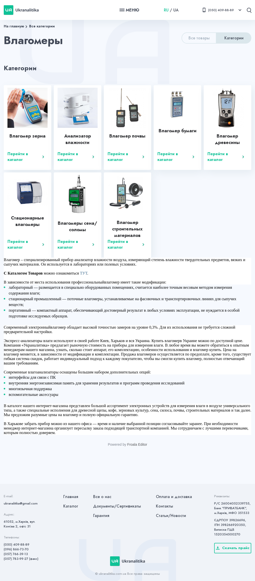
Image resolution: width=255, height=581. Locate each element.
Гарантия (101, 515)
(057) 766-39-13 (16, 554)
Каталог (70, 506)
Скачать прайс (233, 548)
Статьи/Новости (171, 515)
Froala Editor (137, 444)
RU (166, 10)
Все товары (199, 38)
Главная (70, 497)
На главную (14, 26)
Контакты (164, 506)
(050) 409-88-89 (16, 544)
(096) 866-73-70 (16, 549)
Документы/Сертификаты (117, 506)
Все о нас (102, 497)
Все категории (42, 26)
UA (176, 10)
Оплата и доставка (174, 497)
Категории (234, 38)
